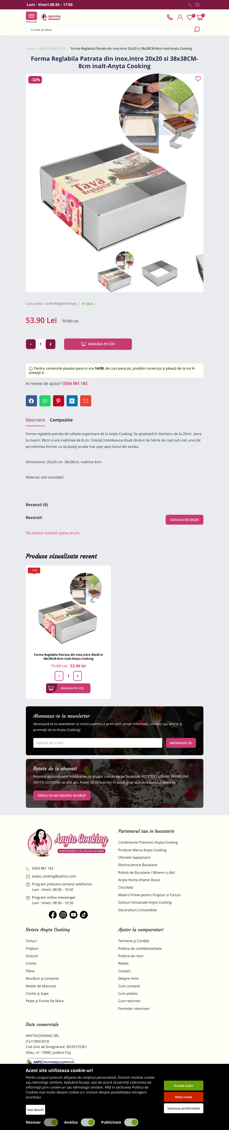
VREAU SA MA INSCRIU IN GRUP (62, 795)
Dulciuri (32, 956)
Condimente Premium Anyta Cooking (148, 842)
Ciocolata (125, 887)
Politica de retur (131, 956)
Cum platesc (128, 993)
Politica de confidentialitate (140, 948)
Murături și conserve (42, 978)
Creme (31, 963)
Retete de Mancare (41, 986)
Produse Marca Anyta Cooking (142, 850)
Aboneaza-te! (181, 743)
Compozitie (61, 420)
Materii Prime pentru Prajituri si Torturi (149, 895)
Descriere (35, 420)
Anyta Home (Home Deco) (139, 880)
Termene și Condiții (133, 941)
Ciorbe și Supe (37, 993)
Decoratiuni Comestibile (137, 910)
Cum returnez (129, 1001)
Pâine (30, 971)
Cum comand (129, 986)
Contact (124, 971)
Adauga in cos (98, 344)
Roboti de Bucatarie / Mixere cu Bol (146, 872)
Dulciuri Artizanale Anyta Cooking (145, 902)
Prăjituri (32, 948)
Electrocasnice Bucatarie (137, 865)
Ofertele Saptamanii (134, 857)
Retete (123, 963)
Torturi (31, 941)
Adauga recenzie (184, 519)
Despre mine (128, 978)
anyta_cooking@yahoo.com (51, 876)
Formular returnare (133, 1008)
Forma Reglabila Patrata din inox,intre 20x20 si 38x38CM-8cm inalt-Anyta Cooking (68, 657)
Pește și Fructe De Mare (45, 1001)
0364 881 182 (75, 383)
